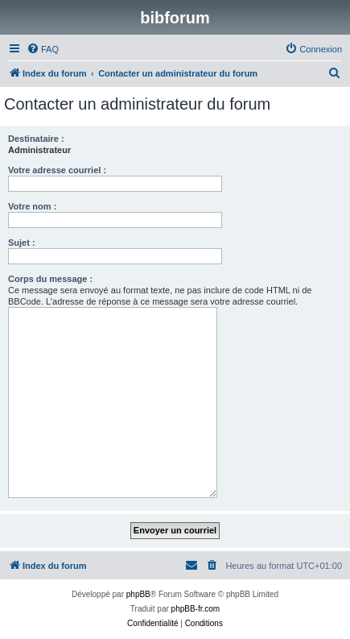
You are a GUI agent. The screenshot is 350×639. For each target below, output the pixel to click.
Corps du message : (50, 279)
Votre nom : (32, 206)
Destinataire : (36, 138)
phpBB (138, 594)
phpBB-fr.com (195, 608)
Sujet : (21, 242)
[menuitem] (43, 49)
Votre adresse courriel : (57, 170)
